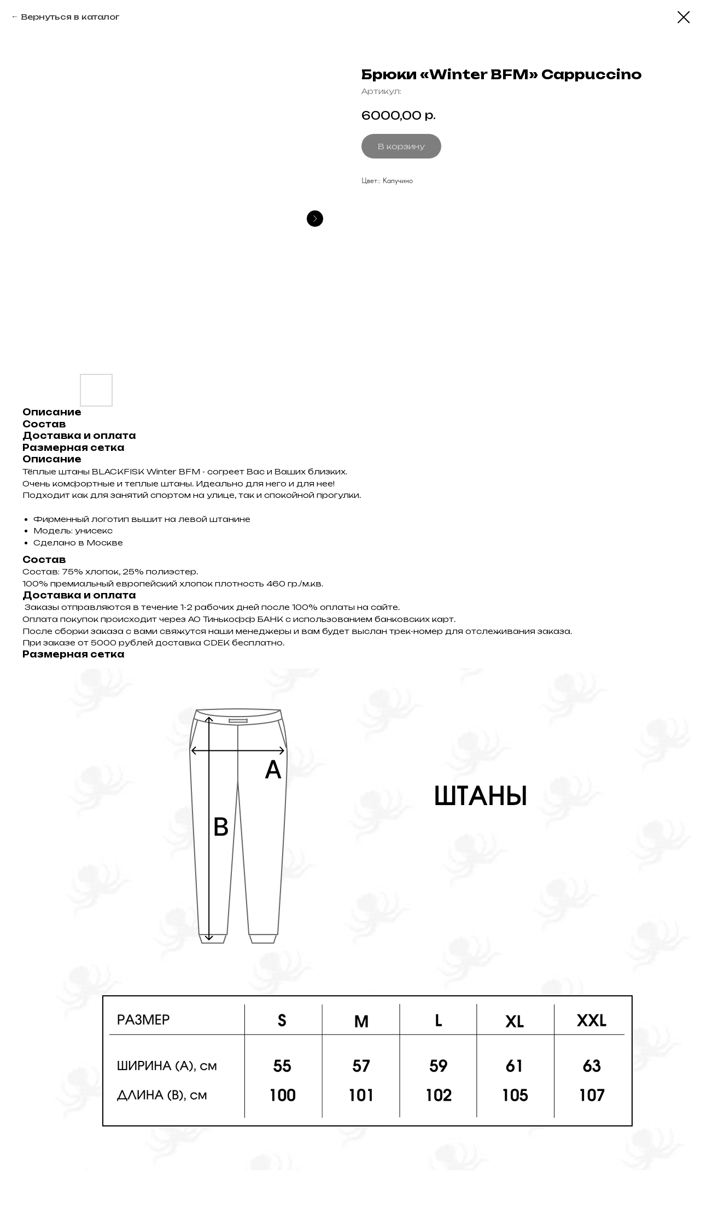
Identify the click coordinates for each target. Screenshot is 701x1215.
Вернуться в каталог (70, 16)
